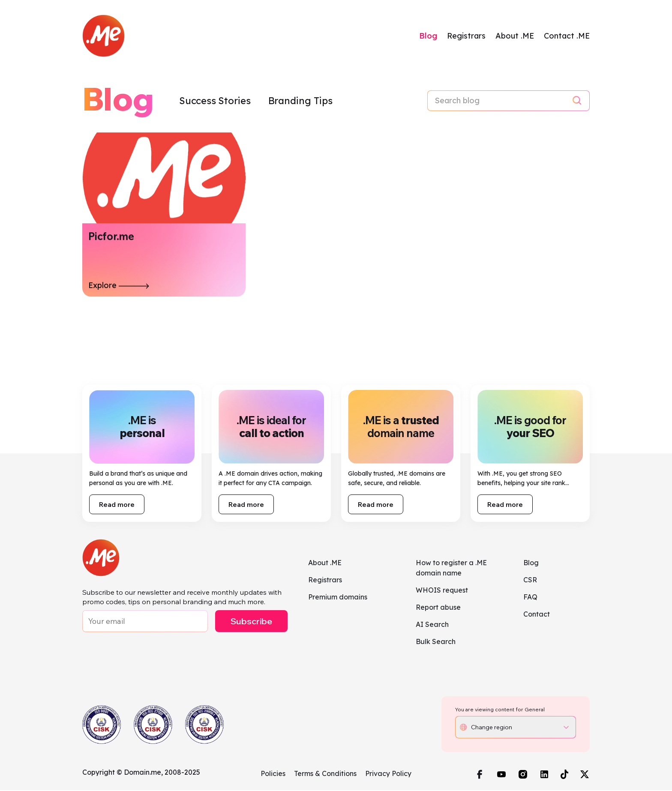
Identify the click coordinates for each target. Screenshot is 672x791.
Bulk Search (436, 642)
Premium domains (337, 597)
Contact (536, 615)
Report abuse (438, 608)
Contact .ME (567, 36)
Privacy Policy (388, 774)
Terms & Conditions (325, 774)
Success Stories (216, 102)
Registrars (466, 36)
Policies (273, 774)
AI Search (432, 625)
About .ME (514, 36)
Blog (428, 36)
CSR (530, 580)
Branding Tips (300, 102)
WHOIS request (442, 591)
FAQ (530, 597)
